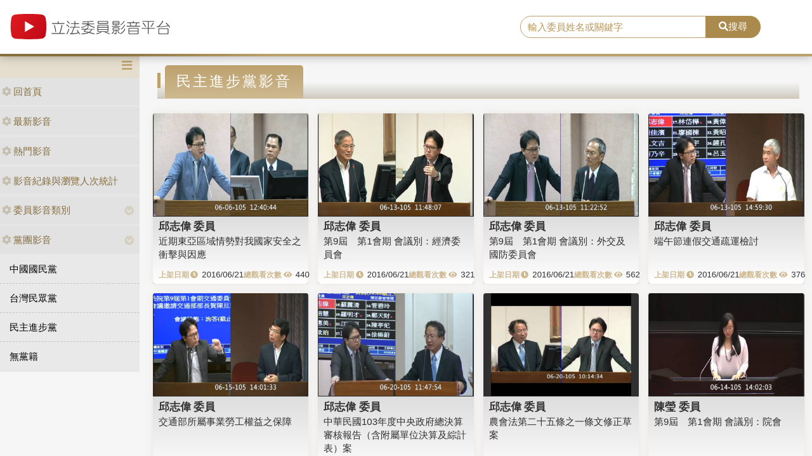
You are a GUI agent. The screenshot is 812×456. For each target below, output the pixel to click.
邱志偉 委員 (187, 226)
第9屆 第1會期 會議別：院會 (718, 421)
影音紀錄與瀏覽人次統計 (60, 180)
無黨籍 (24, 356)
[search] (613, 27)
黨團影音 (26, 239)
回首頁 (22, 91)
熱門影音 (26, 151)
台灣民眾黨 (33, 298)
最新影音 (26, 121)
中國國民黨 (33, 268)
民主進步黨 (33, 327)
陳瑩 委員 (677, 406)
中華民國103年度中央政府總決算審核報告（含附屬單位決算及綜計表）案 (395, 435)
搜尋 (733, 26)
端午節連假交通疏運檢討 (706, 241)
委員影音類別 (36, 210)
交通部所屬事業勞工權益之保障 (225, 421)
